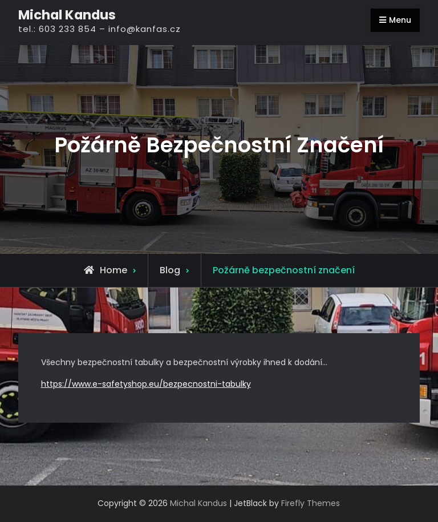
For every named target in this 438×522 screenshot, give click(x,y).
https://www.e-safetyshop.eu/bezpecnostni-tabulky (146, 384)
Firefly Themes (310, 503)
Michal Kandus (67, 15)
